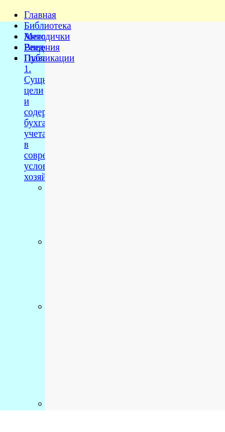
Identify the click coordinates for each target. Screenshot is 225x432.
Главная (40, 15)
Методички (47, 36)
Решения (42, 47)
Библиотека (47, 25)
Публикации (49, 58)
